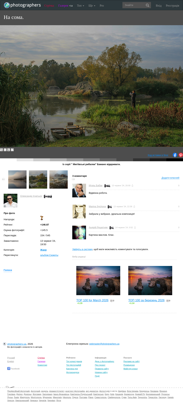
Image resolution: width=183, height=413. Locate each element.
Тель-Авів (132, 397)
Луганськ (165, 394)
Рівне (90, 397)
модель (44, 391)
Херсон (10, 400)
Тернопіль (142, 397)
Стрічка (49, 5)
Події (97, 376)
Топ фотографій (73, 365)
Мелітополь (36, 397)
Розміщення (129, 365)
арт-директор (92, 391)
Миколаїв (57, 397)
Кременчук (129, 394)
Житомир (37, 394)
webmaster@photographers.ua (104, 344)
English (10, 361)
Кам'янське (98, 394)
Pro (102, 5)
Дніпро (19, 394)
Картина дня (72, 369)
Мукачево (47, 397)
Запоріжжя (47, 394)
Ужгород (162, 397)
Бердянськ (144, 391)
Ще (92, 5)
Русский (11, 358)
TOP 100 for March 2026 (92, 300)
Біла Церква (132, 391)
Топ (80, 5)
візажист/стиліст (56, 391)
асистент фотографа (75, 391)
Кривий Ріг (140, 394)
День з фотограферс (104, 361)
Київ (112, 394)
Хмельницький (22, 400)
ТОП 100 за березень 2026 (146, 300)
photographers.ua (16, 344)
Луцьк (10, 397)
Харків (170, 397)
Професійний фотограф (18, 391)
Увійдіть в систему (82, 249)
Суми (124, 397)
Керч (107, 394)
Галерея (65, 5)
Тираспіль (153, 397)
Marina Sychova (97, 206)
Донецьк (27, 394)
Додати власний (170, 177)
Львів (16, 397)
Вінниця (163, 391)
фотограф (35, 391)
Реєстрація (172, 5)
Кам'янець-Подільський (81, 394)
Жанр (43, 249)
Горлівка (11, 394)
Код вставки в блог (158, 155)
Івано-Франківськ (61, 394)
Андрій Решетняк (98, 227)
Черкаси (34, 400)
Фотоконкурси (72, 372)
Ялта (58, 400)
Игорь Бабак (95, 185)
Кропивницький (153, 394)
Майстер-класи (131, 369)
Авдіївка (122, 391)
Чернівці (51, 400)
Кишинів (119, 394)
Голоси (8, 270)
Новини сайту (101, 372)
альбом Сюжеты (49, 255)
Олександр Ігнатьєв (31, 196)
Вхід (159, 5)
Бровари (154, 391)
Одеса (75, 397)
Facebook (13, 369)
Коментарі (42, 365)
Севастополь (100, 397)
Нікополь (67, 397)
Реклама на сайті (132, 361)
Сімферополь (114, 397)
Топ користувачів (74, 361)
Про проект (100, 365)
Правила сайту (102, 369)
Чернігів (42, 400)
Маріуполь (25, 397)
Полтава (83, 397)
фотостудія (104, 391)
